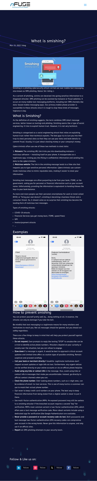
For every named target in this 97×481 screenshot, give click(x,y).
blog (24, 45)
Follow (26, 468)
